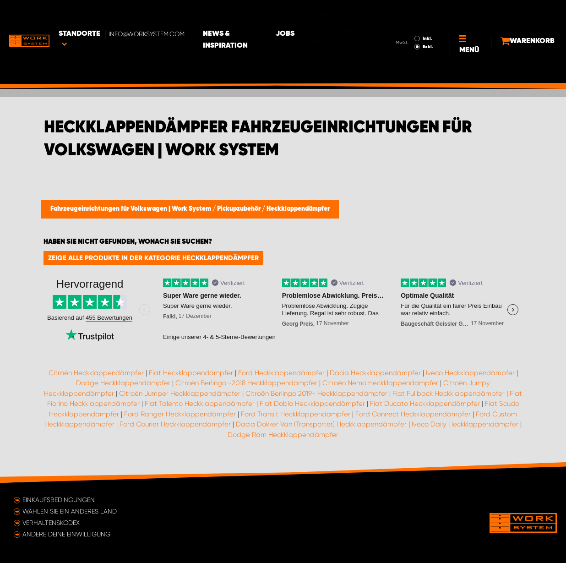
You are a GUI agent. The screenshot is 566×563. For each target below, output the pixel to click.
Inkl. (405, 13)
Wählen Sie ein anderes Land (69, 511)
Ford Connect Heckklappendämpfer (413, 414)
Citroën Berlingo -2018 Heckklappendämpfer (246, 383)
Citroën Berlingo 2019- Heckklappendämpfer (316, 393)
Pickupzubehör (239, 209)
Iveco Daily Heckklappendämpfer (465, 424)
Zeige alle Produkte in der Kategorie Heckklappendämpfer (153, 258)
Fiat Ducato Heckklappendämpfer (425, 403)
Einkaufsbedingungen (58, 499)
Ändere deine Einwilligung (66, 534)
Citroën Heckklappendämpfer (96, 373)
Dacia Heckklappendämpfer (375, 373)
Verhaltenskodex (51, 522)
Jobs (325, 14)
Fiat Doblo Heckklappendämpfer (312, 403)
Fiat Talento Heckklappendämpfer (200, 403)
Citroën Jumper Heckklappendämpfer (179, 393)
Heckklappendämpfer (298, 209)
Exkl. (406, 21)
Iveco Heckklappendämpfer (470, 373)
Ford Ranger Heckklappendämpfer (180, 414)
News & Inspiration (263, 14)
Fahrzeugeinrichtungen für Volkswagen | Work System (131, 209)
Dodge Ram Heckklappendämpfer (283, 435)
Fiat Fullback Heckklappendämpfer (448, 393)
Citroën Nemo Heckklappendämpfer (380, 383)
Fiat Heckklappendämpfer (191, 373)
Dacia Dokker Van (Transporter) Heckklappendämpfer (321, 424)
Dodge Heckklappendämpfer (123, 383)
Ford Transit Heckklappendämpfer (295, 414)
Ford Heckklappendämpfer (281, 373)
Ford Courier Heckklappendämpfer (175, 424)
